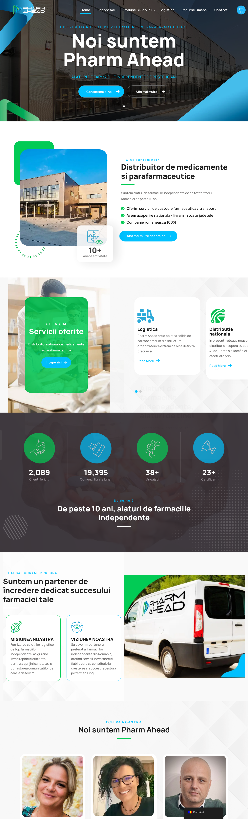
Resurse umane (193, 10)
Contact (220, 10)
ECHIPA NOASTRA (124, 722)
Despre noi (105, 10)
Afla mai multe (151, 92)
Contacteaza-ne (103, 92)
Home (84, 10)
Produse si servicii (136, 10)
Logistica (166, 10)
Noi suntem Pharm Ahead (124, 730)
